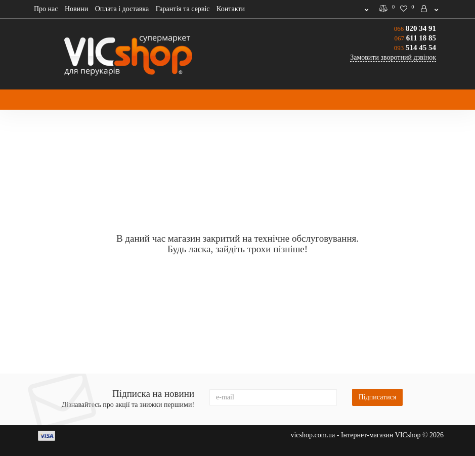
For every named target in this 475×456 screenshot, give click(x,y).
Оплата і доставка (122, 9)
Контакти (231, 9)
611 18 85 (415, 38)
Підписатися (378, 397)
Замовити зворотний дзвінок (393, 57)
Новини (76, 9)
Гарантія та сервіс (183, 9)
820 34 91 (415, 28)
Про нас (46, 9)
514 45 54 (415, 47)
